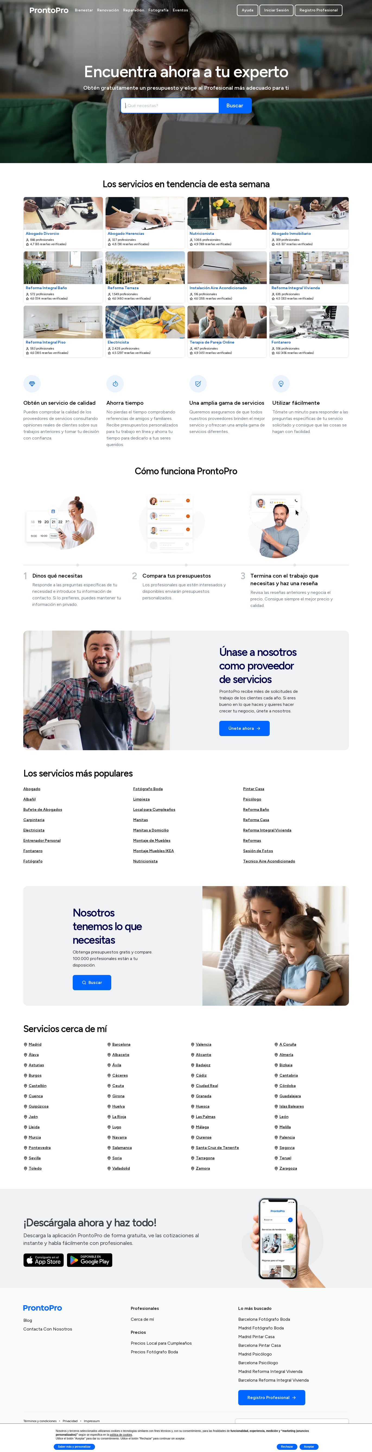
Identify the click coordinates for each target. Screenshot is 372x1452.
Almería (283, 1055)
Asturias (33, 1065)
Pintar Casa (253, 789)
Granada (200, 1096)
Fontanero (33, 851)
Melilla (282, 1127)
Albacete (118, 1055)
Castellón (34, 1086)
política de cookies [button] (121, 1434)
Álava (31, 1055)
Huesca (199, 1107)
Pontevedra (37, 1148)
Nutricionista (145, 861)
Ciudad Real (204, 1086)
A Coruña (285, 1045)
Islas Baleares (289, 1107)
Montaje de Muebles (151, 840)
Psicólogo (252, 799)
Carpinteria (33, 820)
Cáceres (117, 1076)
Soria (114, 1158)
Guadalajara (287, 1096)
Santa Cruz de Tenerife (214, 1148)
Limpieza (141, 799)
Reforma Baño (256, 809)
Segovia (284, 1148)
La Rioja (116, 1117)
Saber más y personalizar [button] (74, 1446)
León (281, 1117)
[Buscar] (235, 105)
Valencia (200, 1045)
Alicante (200, 1055)
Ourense (201, 1138)
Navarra (117, 1138)
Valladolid (118, 1168)
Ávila (114, 1065)
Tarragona (202, 1158)
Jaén (30, 1117)
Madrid (32, 1045)
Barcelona (119, 1045)
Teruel (282, 1158)
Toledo (32, 1168)
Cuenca (33, 1096)
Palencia (284, 1138)
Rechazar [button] (287, 1446)
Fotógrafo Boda (148, 789)
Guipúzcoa (36, 1107)
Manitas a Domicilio (151, 830)
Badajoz (200, 1065)
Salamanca (119, 1148)
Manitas (140, 820)
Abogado (31, 789)
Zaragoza (285, 1168)
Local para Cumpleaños (154, 809)
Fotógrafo (33, 861)
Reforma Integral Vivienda (267, 830)
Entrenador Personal (42, 840)
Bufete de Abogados (42, 809)
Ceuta (115, 1086)
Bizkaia (283, 1065)
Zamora (200, 1168)
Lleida (31, 1127)
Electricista (33, 830)
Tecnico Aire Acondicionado (269, 861)
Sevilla (32, 1158)
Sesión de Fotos (258, 851)
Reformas (252, 840)
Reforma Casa (256, 820)
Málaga (199, 1127)
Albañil (29, 799)
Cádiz (198, 1076)
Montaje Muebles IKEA (153, 851)
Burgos (32, 1076)
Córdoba (285, 1086)
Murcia (32, 1138)
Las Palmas (202, 1117)
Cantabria (286, 1076)
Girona (116, 1096)
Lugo (114, 1127)
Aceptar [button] (309, 1446)
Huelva (116, 1107)
